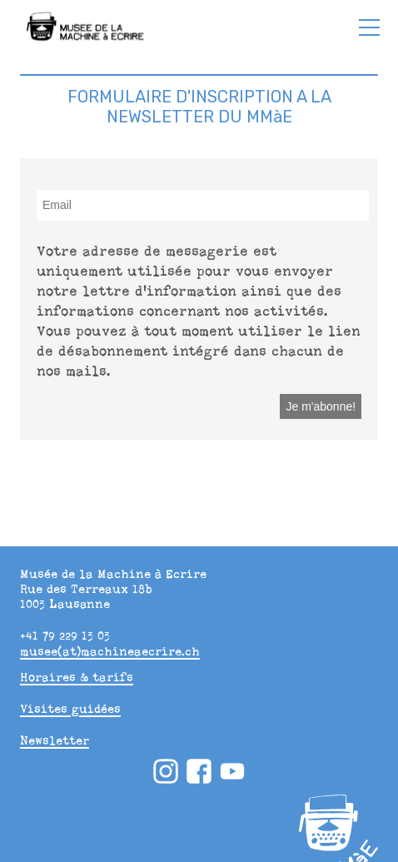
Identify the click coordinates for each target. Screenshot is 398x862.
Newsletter (54, 740)
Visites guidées (70, 708)
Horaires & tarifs (76, 677)
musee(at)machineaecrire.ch (110, 651)
